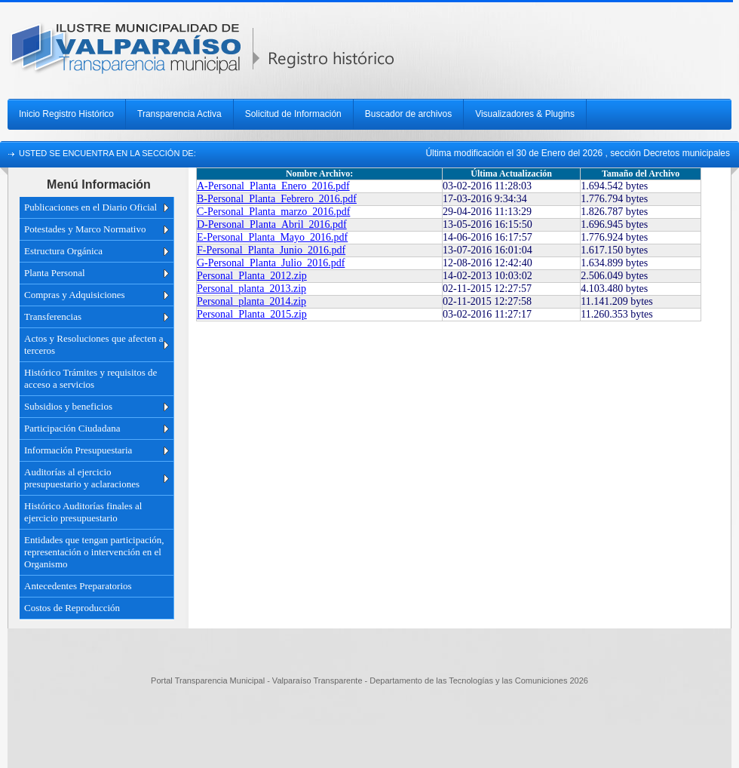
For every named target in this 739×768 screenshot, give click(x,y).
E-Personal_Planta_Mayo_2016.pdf (272, 237)
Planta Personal (54, 272)
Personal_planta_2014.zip (251, 301)
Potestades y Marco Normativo (85, 229)
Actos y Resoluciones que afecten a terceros (93, 344)
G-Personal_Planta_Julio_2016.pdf (271, 263)
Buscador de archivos (408, 114)
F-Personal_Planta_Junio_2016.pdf (271, 250)
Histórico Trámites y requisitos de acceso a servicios (90, 378)
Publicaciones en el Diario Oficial (90, 207)
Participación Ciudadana (72, 428)
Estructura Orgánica (63, 251)
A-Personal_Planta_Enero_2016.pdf (273, 186)
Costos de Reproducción (72, 607)
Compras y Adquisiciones (74, 294)
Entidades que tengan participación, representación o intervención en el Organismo (94, 552)
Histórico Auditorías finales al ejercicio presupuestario (83, 512)
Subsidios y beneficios (68, 406)
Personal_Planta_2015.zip (252, 314)
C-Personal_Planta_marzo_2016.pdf (273, 211)
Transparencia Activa (179, 114)
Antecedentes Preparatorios (78, 585)
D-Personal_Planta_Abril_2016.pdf (272, 224)
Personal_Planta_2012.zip (252, 275)
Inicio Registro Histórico (66, 114)
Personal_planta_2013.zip (251, 288)
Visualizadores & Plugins (525, 114)
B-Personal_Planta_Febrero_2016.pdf (277, 198)
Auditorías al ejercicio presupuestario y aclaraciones (82, 478)
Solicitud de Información (293, 114)
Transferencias (52, 316)
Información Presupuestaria (78, 450)
